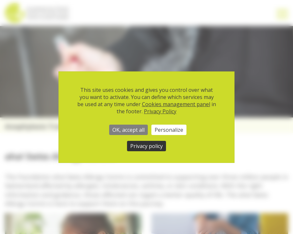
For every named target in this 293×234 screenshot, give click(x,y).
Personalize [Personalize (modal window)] (169, 129)
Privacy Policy (160, 111)
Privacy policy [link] (146, 146)
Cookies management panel (176, 104)
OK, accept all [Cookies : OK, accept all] (128, 129)
